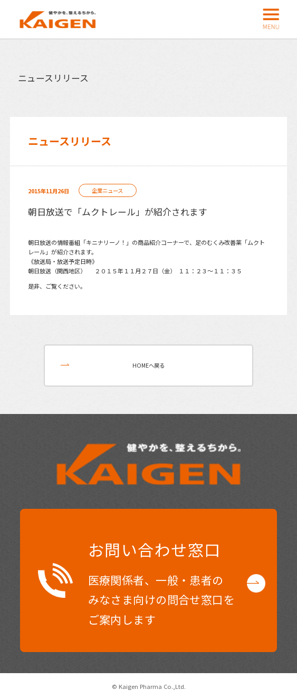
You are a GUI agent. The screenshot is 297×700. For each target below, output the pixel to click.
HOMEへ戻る (148, 365)
